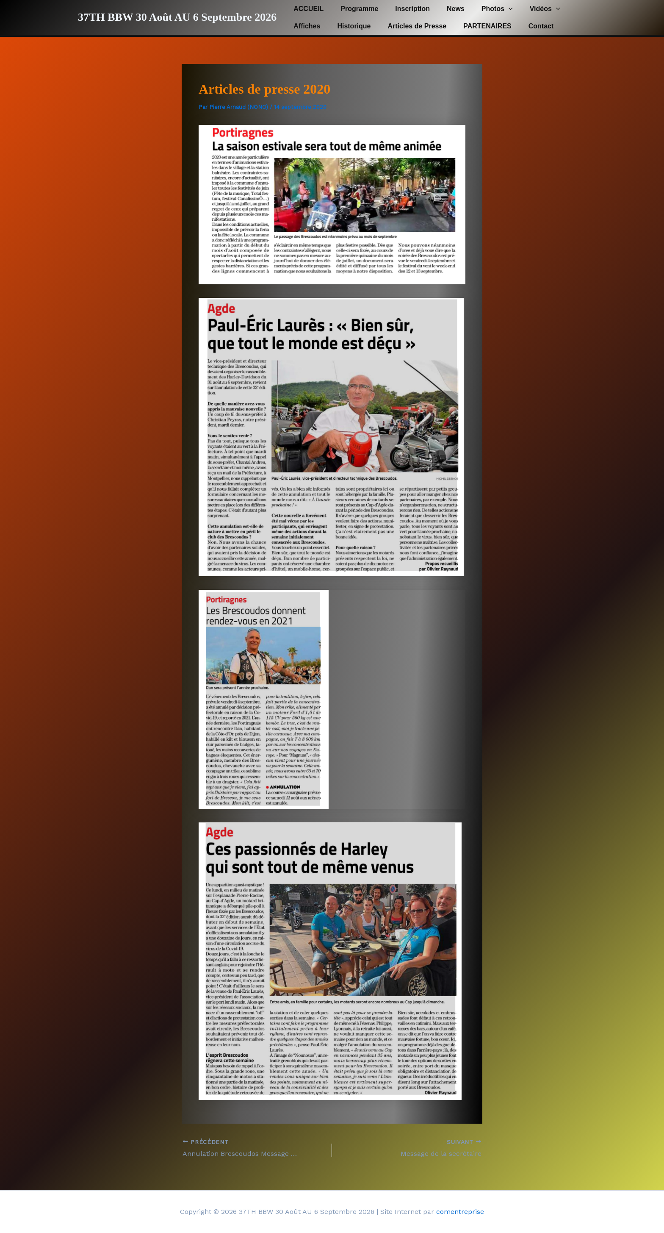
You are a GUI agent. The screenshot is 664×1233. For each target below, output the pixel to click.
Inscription (404, 8)
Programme (354, 8)
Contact (526, 26)
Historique (348, 26)
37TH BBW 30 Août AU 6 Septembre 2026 (177, 17)
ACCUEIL (307, 8)
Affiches (305, 26)
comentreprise (460, 1212)
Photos (482, 8)
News (444, 8)
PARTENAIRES (475, 26)
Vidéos (526, 8)
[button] (493, 8)
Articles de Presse (408, 26)
